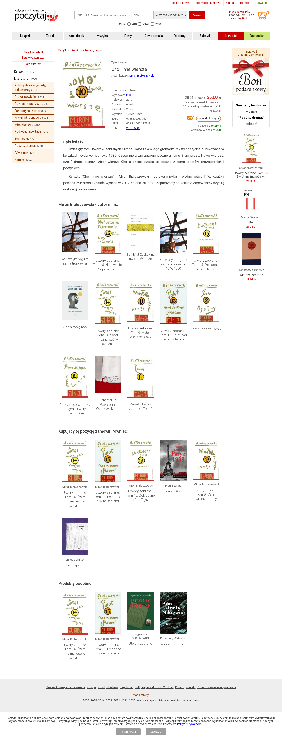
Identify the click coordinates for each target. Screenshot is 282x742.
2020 (132, 700)
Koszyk (91, 687)
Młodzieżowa (24, 124)
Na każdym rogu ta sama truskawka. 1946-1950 (173, 264)
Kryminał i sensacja (28, 117)
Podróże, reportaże (28, 131)
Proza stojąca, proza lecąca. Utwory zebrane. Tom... (74, 409)
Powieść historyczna (29, 103)
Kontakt (191, 687)
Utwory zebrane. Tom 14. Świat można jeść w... (251, 174)
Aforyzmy (22, 152)
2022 (117, 700)
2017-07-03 (133, 128)
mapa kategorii (33, 51)
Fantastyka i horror (28, 111)
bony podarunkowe (208, 2)
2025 (94, 700)
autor (146, 23)
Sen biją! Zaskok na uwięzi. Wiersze (140, 257)
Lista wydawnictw (169, 700)
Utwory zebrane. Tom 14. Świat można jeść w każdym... (107, 337)
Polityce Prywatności (189, 724)
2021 (124, 700)
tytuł (158, 23)
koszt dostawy (179, 2)
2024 (101, 700)
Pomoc (179, 687)
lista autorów (33, 64)
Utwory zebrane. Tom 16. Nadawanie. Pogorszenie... (108, 265)
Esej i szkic (22, 138)
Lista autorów (190, 700)
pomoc (244, 2)
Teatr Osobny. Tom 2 (206, 329)
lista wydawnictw (33, 57)
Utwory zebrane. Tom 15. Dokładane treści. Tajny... (206, 265)
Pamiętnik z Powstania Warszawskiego (107, 404)
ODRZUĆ (155, 731)
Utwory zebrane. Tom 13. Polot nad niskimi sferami (173, 335)
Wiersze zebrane (173, 644)
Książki (19, 71)
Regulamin (126, 687)
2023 (109, 700)
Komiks (20, 159)
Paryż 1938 (173, 491)
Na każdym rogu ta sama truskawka (75, 261)
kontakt (231, 2)
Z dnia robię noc (75, 327)
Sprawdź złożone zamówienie (251, 53)
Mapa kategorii (146, 700)
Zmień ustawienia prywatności (216, 687)
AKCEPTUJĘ (128, 731)
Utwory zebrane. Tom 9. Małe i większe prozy (140, 332)
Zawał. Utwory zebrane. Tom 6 (140, 406)
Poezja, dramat (25, 145)
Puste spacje (75, 565)
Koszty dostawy (108, 687)
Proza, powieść (25, 96)
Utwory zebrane (140, 644)
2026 (86, 700)
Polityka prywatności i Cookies (154, 687)
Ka (251, 222)
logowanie (260, 2)
